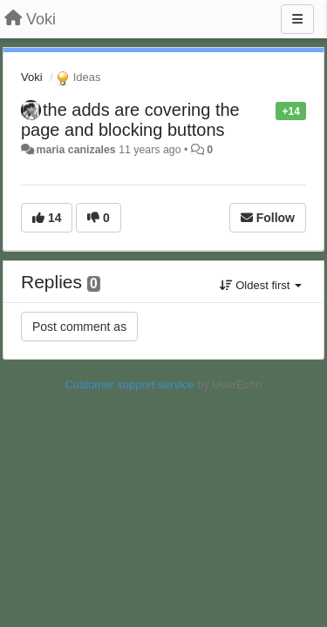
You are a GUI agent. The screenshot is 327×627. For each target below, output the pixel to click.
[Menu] (297, 19)
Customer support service (129, 384)
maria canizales (75, 150)
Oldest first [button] (261, 285)
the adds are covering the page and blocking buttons (130, 119)
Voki (32, 77)
